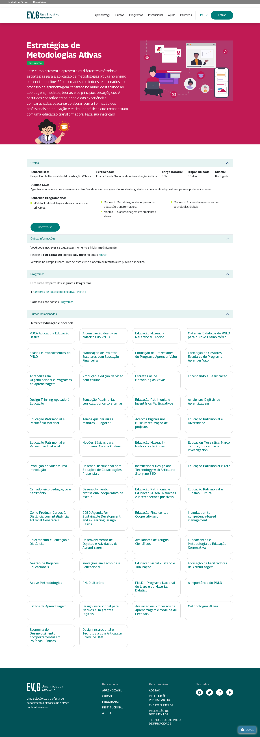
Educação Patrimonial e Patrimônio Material (47, 421)
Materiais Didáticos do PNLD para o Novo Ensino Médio (209, 335)
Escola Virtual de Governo (43, 15)
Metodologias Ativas (203, 606)
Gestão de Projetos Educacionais (44, 565)
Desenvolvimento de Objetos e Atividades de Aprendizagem (100, 543)
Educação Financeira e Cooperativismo (151, 514)
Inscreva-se (45, 227)
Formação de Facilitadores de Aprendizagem (207, 565)
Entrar (222, 15)
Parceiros (186, 15)
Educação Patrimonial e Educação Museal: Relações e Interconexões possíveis (155, 493)
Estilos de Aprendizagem (48, 606)
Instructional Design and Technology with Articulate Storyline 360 (155, 469)
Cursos (119, 15)
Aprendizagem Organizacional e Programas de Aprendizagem (51, 380)
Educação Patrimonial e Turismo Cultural (205, 491)
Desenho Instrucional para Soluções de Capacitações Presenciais (102, 469)
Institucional (155, 15)
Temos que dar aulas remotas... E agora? (98, 421)
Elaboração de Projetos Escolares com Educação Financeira (101, 356)
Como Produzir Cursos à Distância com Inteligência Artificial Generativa (49, 516)
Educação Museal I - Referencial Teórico (149, 335)
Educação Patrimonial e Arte (209, 466)
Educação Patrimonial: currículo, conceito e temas (103, 401)
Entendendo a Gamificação (207, 376)
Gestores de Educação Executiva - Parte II (59, 292)
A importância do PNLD (205, 583)
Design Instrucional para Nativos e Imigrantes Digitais (101, 610)
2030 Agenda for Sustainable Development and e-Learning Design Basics (102, 518)
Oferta (35, 163)
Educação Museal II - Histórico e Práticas (150, 444)
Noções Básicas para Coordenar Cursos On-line (102, 444)
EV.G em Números (161, 705)
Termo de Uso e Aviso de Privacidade (165, 721)
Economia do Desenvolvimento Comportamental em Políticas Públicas (45, 635)
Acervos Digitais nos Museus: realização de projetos (151, 423)
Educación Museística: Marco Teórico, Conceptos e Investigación (209, 446)
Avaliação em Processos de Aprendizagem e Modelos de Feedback (156, 610)
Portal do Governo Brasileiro (27, 2)
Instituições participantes (159, 697)
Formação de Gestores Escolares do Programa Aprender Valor (205, 356)
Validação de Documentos (159, 712)
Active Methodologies (46, 583)
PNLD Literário (93, 583)
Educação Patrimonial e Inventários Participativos (154, 401)
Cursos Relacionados (44, 314)
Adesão (154, 690)
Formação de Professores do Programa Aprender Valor (156, 354)
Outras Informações (43, 238)
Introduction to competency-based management (202, 516)
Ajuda (171, 15)
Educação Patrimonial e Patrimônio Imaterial (47, 444)
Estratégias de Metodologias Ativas (150, 378)
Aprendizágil (102, 15)
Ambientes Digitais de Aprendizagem (204, 401)
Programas (136, 15)
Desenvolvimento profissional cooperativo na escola (103, 493)
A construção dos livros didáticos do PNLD (100, 335)
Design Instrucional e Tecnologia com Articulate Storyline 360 (102, 633)
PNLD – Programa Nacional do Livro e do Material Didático (155, 586)
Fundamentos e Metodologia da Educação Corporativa (207, 543)
